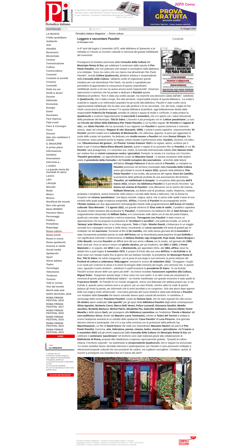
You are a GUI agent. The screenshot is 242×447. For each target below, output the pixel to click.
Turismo (51, 279)
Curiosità (51, 85)
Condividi (177, 38)
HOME (61, 336)
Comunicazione (55, 63)
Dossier (50, 96)
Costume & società (57, 78)
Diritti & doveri (54, 93)
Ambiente (51, 41)
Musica (50, 198)
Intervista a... (53, 162)
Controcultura (54, 70)
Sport (49, 257)
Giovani (50, 133)
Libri (48, 179)
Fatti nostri (52, 122)
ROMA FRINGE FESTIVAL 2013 (55, 331)
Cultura (50, 67)
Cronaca (51, 82)
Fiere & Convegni (56, 126)
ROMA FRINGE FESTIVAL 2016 (55, 311)
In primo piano (54, 147)
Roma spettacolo (56, 242)
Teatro (49, 264)
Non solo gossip (55, 205)
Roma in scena (54, 238)
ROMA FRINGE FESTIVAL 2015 (55, 318)
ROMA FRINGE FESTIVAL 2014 (55, 324)
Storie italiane (54, 260)
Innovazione (53, 158)
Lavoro (50, 176)
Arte (48, 45)
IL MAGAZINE (54, 143)
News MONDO (54, 209)
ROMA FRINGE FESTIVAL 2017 (55, 305)
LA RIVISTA (52, 34)
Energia (50, 107)
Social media (53, 249)
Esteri (49, 111)
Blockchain (52, 56)
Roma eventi (53, 235)
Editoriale (51, 100)
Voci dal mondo (55, 286)
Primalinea (52, 223)
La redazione (55, 347)
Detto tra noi (53, 89)
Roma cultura (54, 231)
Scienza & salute (55, 246)
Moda (49, 190)
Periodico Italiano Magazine (90, 33)
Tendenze (51, 275)
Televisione (52, 271)
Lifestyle (51, 183)
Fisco (49, 130)
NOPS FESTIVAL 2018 (58, 294)
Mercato (50, 187)
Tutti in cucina (54, 283)
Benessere (52, 52)
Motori (50, 194)
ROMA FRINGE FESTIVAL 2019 (55, 299)
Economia (52, 104)
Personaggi (52, 216)
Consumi (51, 74)
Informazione (53, 151)
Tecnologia (52, 268)
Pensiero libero (55, 212)
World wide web (55, 290)
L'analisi (51, 165)
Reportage (52, 227)
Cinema (50, 59)
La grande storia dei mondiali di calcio (57, 170)
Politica (50, 220)
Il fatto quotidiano (56, 37)
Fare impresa (53, 118)
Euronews (52, 115)
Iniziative (51, 154)
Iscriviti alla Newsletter (60, 375)
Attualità (51, 48)
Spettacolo (52, 253)
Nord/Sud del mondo (58, 201)
